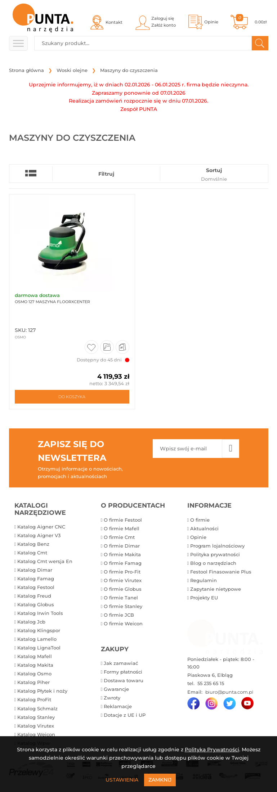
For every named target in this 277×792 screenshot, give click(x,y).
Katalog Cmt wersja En (44, 561)
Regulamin (203, 580)
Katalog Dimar (34, 570)
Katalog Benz (33, 544)
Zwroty (112, 698)
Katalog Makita (35, 665)
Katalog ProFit (34, 699)
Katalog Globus (35, 604)
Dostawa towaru (123, 680)
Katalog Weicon (36, 734)
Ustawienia (122, 780)
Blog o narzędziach (213, 563)
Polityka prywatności (215, 554)
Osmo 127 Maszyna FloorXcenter (52, 301)
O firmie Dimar (122, 546)
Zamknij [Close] (159, 780)
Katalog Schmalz (37, 708)
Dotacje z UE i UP (125, 715)
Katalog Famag (35, 578)
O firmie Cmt (119, 537)
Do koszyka (71, 396)
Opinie (198, 537)
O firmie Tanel (121, 597)
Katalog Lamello (37, 639)
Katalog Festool (35, 587)
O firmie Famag (123, 563)
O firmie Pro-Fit (122, 572)
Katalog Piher (33, 682)
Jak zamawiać (121, 663)
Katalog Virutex (35, 726)
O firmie (200, 520)
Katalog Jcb (31, 622)
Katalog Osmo (34, 673)
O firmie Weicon (123, 623)
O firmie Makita (122, 554)
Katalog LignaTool (39, 648)
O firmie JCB (119, 615)
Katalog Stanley (36, 717)
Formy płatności (123, 672)
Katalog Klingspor (38, 630)
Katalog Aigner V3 (39, 535)
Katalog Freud (34, 596)
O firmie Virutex (123, 580)
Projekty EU (204, 597)
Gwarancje (116, 689)
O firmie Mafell (121, 528)
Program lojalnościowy (217, 546)
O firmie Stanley (123, 606)
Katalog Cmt (32, 552)
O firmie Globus (123, 589)
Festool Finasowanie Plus (220, 572)
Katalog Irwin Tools (40, 613)
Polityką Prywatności (212, 749)
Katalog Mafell (34, 656)
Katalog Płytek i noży (42, 691)
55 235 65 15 (210, 683)
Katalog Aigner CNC (41, 527)
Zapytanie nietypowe (215, 589)
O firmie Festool (123, 520)
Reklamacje (118, 706)
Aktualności (204, 528)
